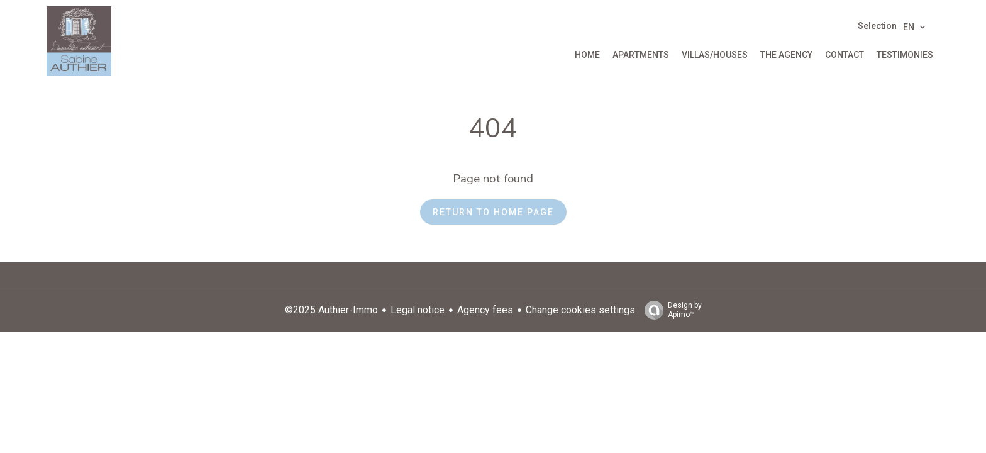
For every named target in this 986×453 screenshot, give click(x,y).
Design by (670, 310)
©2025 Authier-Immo (331, 310)
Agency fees (485, 310)
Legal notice (418, 310)
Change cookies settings (580, 310)
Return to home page (493, 212)
